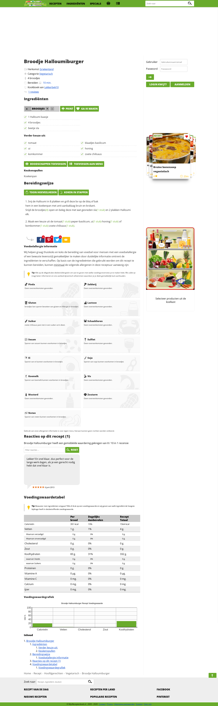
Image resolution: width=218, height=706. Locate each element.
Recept (37, 673)
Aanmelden (182, 84)
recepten (55, 3)
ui (29, 148)
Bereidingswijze (41, 654)
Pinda (30, 284)
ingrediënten (75, 3)
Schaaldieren (93, 321)
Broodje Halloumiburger (40, 641)
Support (139, 704)
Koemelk (32, 376)
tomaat (32, 143)
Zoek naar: (30, 681)
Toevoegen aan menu (86, 164)
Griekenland (47, 69)
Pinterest (163, 696)
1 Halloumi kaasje (38, 117)
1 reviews (33, 92)
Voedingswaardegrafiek (51, 667)
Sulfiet (89, 339)
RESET (72, 449)
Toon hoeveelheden (41, 192)
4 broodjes (34, 122)
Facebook (163, 689)
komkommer (35, 154)
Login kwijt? (158, 84)
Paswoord (152, 68)
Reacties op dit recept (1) (46, 661)
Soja (88, 357)
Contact (102, 704)
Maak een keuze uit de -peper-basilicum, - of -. (73, 223)
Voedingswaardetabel (44, 664)
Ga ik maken (87, 108)
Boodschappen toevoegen (45, 164)
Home (27, 673)
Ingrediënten (39, 644)
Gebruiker (152, 62)
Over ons (148, 704)
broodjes (35, 78)
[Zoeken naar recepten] (169, 4)
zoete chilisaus (93, 154)
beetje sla (33, 128)
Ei (27, 357)
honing (89, 148)
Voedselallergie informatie (53, 657)
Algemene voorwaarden (124, 704)
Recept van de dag (36, 689)
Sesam (30, 339)
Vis (87, 376)
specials (95, 3)
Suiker (30, 321)
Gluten (30, 302)
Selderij (90, 284)
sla (99, 210)
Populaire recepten (103, 696)
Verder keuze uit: (48, 647)
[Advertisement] (109, 32)
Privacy (110, 704)
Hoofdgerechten (53, 673)
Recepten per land (102, 689)
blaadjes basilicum (95, 143)
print (67, 108)
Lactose (90, 302)
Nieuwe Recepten (35, 696)
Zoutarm (91, 394)
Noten (30, 412)
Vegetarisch (46, 73)
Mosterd (31, 394)
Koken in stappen (74, 192)
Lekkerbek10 (51, 87)
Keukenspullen (46, 651)
